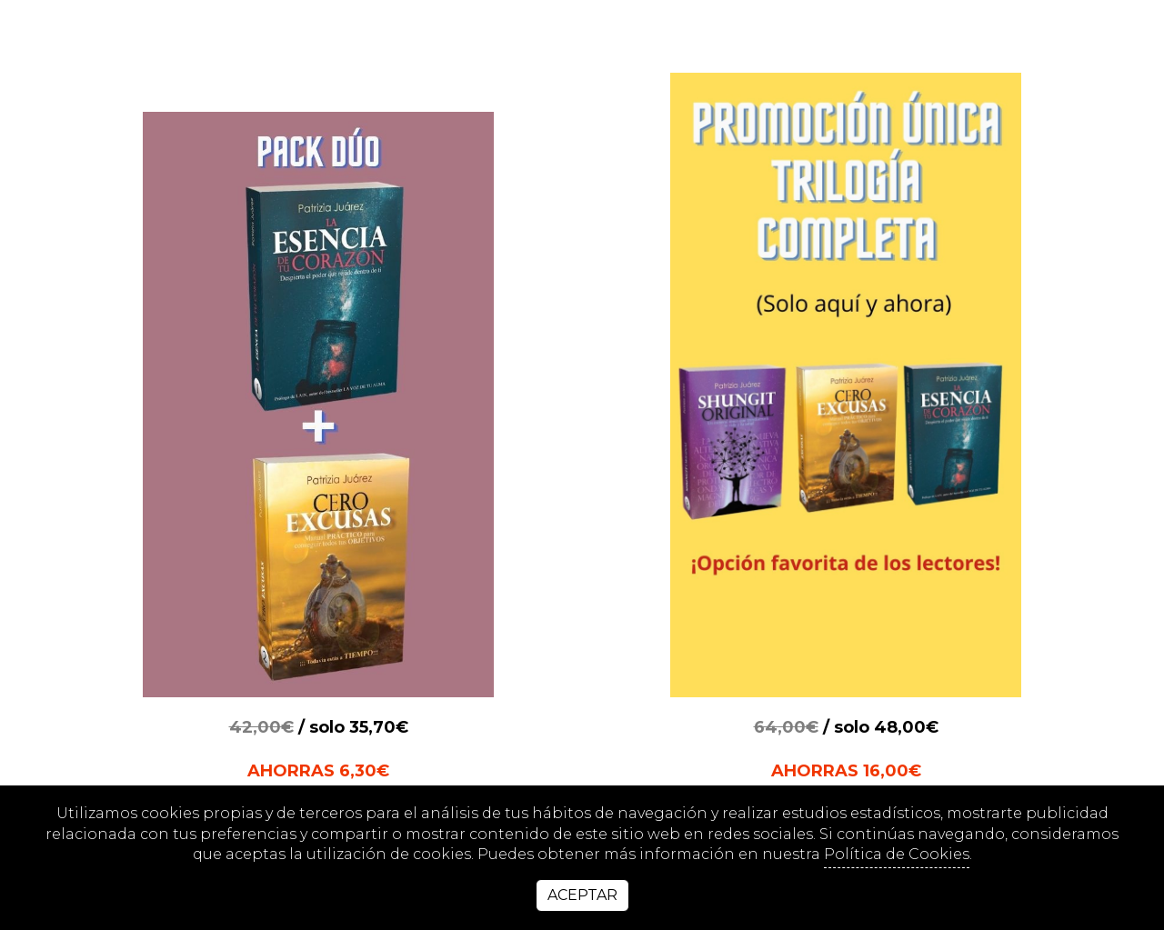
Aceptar (582, 895)
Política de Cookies (896, 854)
